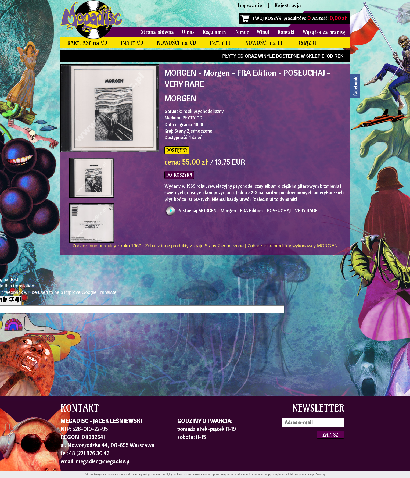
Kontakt (286, 32)
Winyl (263, 32)
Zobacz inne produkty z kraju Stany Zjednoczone (194, 245)
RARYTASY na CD (87, 43)
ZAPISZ (330, 434)
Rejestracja (288, 5)
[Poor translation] (15, 300)
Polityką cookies (172, 474)
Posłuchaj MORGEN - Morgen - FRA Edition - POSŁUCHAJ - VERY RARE (247, 210)
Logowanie (250, 5)
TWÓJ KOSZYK (266, 18)
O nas (188, 32)
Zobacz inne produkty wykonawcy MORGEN (292, 245)
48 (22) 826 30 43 (89, 453)
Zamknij (320, 474)
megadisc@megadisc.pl (103, 461)
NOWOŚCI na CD (176, 43)
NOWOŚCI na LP (264, 43)
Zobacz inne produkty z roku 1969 (107, 245)
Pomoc (241, 32)
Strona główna (157, 32)
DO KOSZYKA (179, 175)
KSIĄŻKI (306, 43)
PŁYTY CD (132, 43)
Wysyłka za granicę (324, 32)
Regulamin (214, 32)
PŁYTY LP (221, 43)
